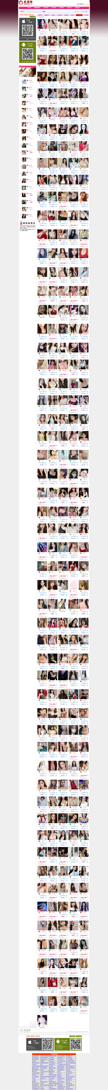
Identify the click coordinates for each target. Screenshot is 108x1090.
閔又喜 (64, 590)
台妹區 (53, 15)
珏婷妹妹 (64, 389)
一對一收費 (86, 15)
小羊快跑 (30, 172)
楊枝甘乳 (64, 681)
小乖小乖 (74, 118)
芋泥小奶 (30, 94)
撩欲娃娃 (54, 771)
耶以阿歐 (74, 645)
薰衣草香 (74, 334)
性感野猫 (54, 406)
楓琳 (43, 790)
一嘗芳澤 (85, 479)
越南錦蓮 (43, 240)
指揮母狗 (54, 735)
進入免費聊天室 (63, 317)
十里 (84, 425)
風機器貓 (64, 202)
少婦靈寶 (30, 80)
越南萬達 (64, 118)
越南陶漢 (30, 122)
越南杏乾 (85, 168)
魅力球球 (43, 135)
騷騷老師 (74, 517)
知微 (84, 719)
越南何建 (74, 406)
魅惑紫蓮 (64, 185)
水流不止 (43, 185)
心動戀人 (54, 645)
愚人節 (74, 425)
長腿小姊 (43, 389)
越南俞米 (54, 168)
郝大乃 (64, 609)
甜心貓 (74, 735)
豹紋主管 (85, 370)
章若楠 (53, 370)
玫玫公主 (74, 752)
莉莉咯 (64, 82)
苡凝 (63, 517)
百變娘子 (43, 168)
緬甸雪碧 (54, 315)
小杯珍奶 (64, 221)
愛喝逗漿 (74, 99)
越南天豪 (74, 46)
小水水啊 (64, 498)
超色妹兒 (85, 735)
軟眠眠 (64, 353)
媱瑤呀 (53, 553)
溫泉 (29, 179)
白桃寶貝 (30, 207)
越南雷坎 (54, 118)
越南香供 (54, 240)
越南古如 (43, 65)
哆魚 (29, 101)
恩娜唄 (74, 771)
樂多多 (64, 406)
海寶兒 (84, 441)
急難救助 (30, 193)
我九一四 (64, 534)
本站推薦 (66, 15)
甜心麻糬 (64, 645)
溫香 (53, 498)
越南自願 (43, 719)
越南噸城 (54, 389)
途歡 (84, 46)
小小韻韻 (74, 370)
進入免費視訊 (42, 31)
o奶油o (74, 498)
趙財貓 (84, 315)
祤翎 (53, 441)
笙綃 (84, 29)
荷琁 (43, 700)
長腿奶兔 (85, 700)
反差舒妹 (74, 389)
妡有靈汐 (85, 99)
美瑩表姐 (85, 534)
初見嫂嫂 (43, 370)
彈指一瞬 (43, 315)
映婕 (84, 553)
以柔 (63, 771)
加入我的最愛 (85, 11)
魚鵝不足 (30, 200)
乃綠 (74, 700)
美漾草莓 (43, 296)
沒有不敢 (54, 479)
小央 (74, 479)
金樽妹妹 (74, 441)
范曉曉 (74, 460)
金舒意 (74, 185)
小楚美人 (74, 221)
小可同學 (43, 99)
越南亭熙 (85, 771)
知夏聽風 (74, 240)
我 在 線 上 (42, 33)
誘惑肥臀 (43, 46)
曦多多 (29, 158)
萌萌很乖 (85, 406)
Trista (63, 700)
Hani (43, 534)
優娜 (53, 752)
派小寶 (43, 609)
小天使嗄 (43, 118)
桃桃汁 (64, 441)
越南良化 (74, 590)
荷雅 (43, 752)
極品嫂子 (43, 221)
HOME (78, 11)
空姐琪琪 (85, 590)
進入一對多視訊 (52, 31)
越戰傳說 (54, 185)
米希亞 (53, 790)
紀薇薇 (74, 681)
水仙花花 (43, 29)
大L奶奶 (84, 259)
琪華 (74, 534)
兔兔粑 (74, 609)
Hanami (43, 664)
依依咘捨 (74, 628)
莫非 (53, 65)
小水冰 (64, 752)
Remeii (84, 498)
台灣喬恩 (64, 315)
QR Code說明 (32, 16)
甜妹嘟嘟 (54, 719)
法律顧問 (85, 389)
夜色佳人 (85, 118)
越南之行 (54, 221)
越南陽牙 (85, 82)
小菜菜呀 (74, 553)
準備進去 (43, 735)
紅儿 (84, 609)
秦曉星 (74, 572)
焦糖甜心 (85, 221)
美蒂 (53, 460)
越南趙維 (30, 214)
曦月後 (64, 278)
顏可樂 (64, 168)
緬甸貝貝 (64, 790)
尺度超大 (43, 517)
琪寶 (84, 752)
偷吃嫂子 (64, 735)
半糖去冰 (43, 628)
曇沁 (53, 572)
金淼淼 (43, 590)
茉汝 (43, 460)
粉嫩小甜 (74, 152)
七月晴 (84, 353)
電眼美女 (54, 135)
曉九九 (43, 681)
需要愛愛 (85, 334)
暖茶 (84, 572)
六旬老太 (30, 186)
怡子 (29, 129)
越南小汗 (85, 152)
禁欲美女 (54, 534)
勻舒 (43, 334)
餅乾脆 (43, 406)
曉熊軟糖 (54, 296)
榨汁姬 (64, 46)
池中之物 (43, 771)
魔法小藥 (74, 664)
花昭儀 (84, 460)
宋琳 (53, 681)
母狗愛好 (54, 664)
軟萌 (74, 168)
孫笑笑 (84, 185)
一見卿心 (64, 99)
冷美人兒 (74, 296)
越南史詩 (54, 425)
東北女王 (43, 572)
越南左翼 (54, 46)
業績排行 (40, 15)
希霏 (53, 628)
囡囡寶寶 (30, 151)
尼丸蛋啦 (85, 628)
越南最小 (74, 202)
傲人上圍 (54, 609)
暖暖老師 (74, 353)
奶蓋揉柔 (74, 719)
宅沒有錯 (43, 645)
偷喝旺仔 (43, 152)
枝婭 (29, 137)
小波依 (64, 479)
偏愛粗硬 (64, 370)
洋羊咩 (29, 144)
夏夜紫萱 (30, 87)
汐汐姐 (53, 99)
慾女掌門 (64, 240)
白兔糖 (53, 353)
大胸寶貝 (43, 353)
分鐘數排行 (46, 15)
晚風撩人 (74, 82)
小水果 (64, 664)
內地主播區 (59, 15)
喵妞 (63, 572)
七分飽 (53, 700)
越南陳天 (64, 628)
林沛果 (74, 29)
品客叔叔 (54, 517)
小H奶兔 (85, 664)
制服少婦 (64, 296)
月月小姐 (54, 334)
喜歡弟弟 (43, 425)
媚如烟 (43, 498)
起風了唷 (30, 108)
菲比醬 (43, 278)
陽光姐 (53, 278)
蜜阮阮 (84, 517)
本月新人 (73, 15)
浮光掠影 (43, 259)
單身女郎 (74, 259)
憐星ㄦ (84, 202)
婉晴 (84, 645)
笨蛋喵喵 (64, 65)
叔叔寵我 (30, 165)
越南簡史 (74, 315)
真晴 (43, 441)
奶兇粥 (84, 681)
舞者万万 (64, 719)
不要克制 (85, 240)
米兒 (53, 590)
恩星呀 (29, 115)
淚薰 (63, 334)
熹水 (43, 553)
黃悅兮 (64, 460)
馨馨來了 (54, 82)
